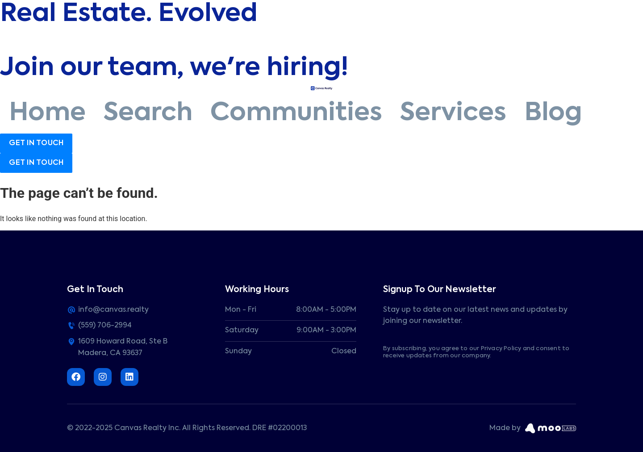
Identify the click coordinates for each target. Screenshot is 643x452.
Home (47, 113)
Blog (553, 113)
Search (148, 113)
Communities (296, 113)
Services (453, 113)
